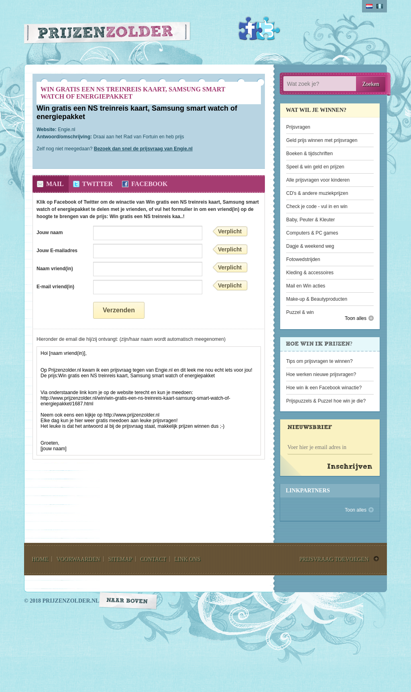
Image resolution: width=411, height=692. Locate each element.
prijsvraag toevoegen (333, 559)
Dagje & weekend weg (310, 246)
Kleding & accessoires (310, 272)
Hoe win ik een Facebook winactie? (324, 388)
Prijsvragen (298, 127)
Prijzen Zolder (107, 34)
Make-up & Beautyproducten (316, 299)
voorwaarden (78, 559)
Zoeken (370, 84)
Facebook (250, 28)
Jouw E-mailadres (57, 250)
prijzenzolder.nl (70, 601)
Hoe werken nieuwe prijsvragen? (321, 374)
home (40, 559)
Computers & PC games (312, 233)
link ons (187, 559)
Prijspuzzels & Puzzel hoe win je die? (326, 401)
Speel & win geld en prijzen (315, 167)
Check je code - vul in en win (317, 206)
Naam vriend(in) (55, 268)
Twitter (268, 28)
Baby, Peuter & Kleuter (310, 220)
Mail (55, 183)
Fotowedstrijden (303, 259)
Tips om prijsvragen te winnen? (319, 361)
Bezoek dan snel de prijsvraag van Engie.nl (143, 149)
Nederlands (369, 6)
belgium (379, 6)
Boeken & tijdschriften (309, 153)
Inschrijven (349, 467)
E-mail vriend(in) (55, 286)
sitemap (120, 559)
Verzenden (119, 310)
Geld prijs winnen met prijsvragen (321, 140)
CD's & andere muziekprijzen (317, 193)
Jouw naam (50, 232)
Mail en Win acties (305, 286)
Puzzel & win (300, 312)
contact (153, 559)
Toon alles (355, 318)
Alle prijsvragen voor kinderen (318, 180)
